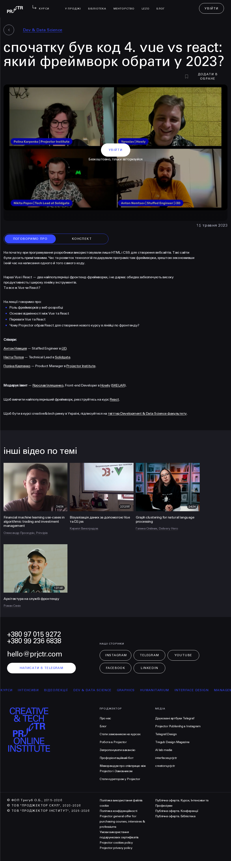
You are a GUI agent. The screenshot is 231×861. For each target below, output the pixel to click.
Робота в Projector (113, 742)
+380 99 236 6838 (34, 641)
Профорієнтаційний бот (116, 758)
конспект (82, 239)
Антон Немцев (15, 348)
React (114, 399)
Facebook (115, 668)
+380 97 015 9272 (34, 634)
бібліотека (99, 5)
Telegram (149, 655)
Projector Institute (80, 366)
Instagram (116, 655)
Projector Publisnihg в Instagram (178, 726)
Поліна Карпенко (17, 366)
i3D (64, 348)
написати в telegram (41, 668)
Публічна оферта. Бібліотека (175, 816)
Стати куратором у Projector (120, 779)
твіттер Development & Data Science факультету (147, 413)
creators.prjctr (165, 766)
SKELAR (118, 385)
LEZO (147, 5)
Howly (105, 385)
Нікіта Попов (14, 357)
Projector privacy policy (116, 848)
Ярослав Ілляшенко (47, 385)
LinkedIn (149, 668)
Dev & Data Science (42, 29)
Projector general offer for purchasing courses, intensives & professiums (122, 821)
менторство (126, 5)
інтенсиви (32, 690)
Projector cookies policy (116, 843)
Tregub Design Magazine (172, 742)
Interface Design (196, 690)
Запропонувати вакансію (117, 750)
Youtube (183, 655)
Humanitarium (158, 690)
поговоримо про (30, 239)
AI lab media (163, 750)
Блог (162, 5)
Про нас (105, 718)
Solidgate (62, 357)
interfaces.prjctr (166, 758)
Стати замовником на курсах (120, 734)
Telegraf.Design (166, 734)
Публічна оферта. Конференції (176, 811)
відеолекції (60, 690)
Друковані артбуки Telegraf (174, 718)
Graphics (130, 690)
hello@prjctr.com (34, 654)
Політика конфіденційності (118, 811)
